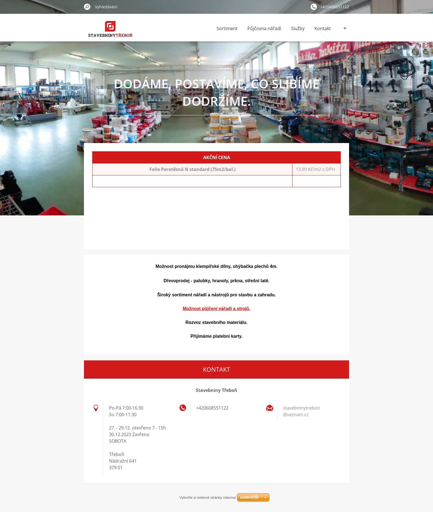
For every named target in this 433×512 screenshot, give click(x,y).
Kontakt (323, 28)
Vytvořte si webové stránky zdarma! (207, 497)
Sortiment (226, 28)
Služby (298, 28)
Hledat (87, 7)
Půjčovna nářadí (264, 28)
